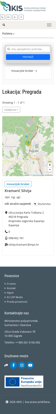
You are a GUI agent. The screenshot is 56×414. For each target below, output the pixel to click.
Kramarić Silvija (18, 190)
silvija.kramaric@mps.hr (24, 244)
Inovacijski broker (24, 71)
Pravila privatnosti (17, 301)
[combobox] (28, 49)
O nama (11, 283)
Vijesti (10, 292)
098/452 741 (16, 238)
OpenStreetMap (38, 175)
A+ (8, 17)
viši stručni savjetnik (18, 203)
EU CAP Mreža (15, 297)
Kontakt (11, 288)
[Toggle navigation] (49, 25)
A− (15, 17)
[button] (49, 165)
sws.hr (28, 407)
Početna (7, 33)
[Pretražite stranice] (4, 25)
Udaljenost (10, 109)
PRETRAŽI (28, 57)
